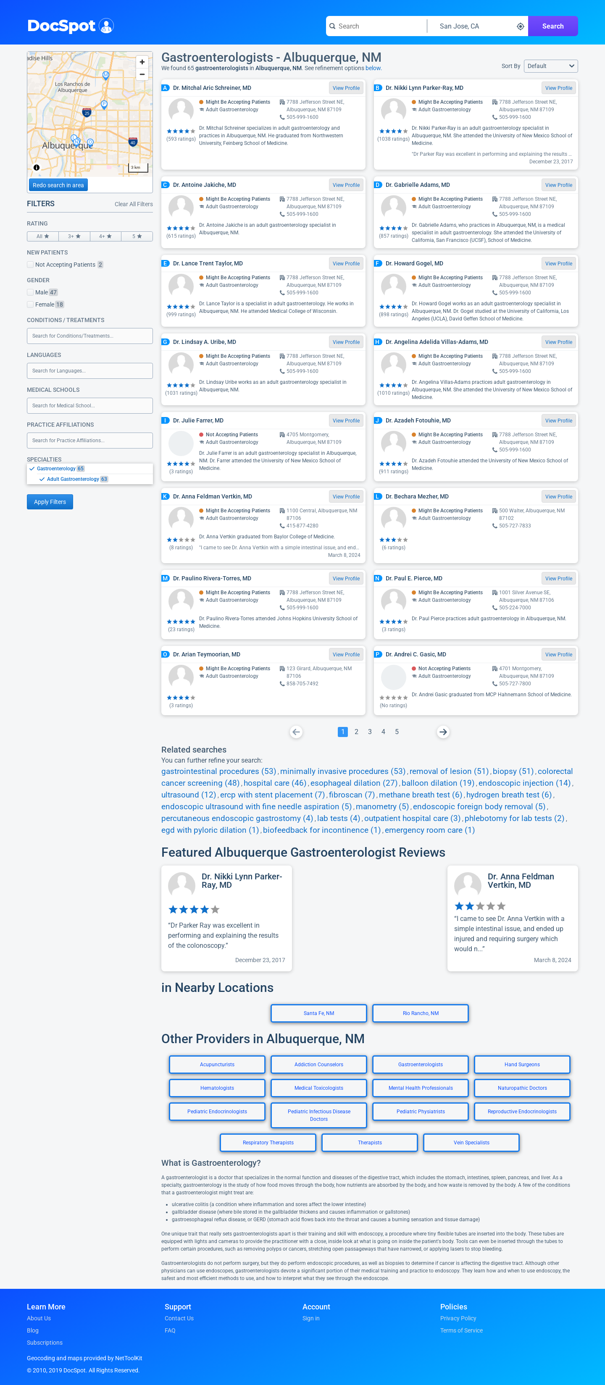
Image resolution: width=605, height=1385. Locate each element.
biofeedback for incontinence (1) (322, 830)
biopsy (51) (513, 771)
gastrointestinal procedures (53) (218, 771)
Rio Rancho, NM (421, 1013)
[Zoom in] (142, 62)
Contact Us (179, 1318)
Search (553, 26)
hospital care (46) (275, 783)
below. (374, 68)
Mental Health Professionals (421, 1088)
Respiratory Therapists (268, 1143)
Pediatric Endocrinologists (217, 1112)
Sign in (311, 1318)
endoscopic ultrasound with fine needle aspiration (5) (256, 806)
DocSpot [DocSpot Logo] (68, 24)
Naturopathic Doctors (522, 1088)
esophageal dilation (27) (354, 783)
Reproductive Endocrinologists (522, 1112)
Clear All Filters (134, 204)
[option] (95, 469)
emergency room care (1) (430, 830)
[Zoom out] (142, 74)
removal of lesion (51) (449, 771)
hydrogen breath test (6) (509, 795)
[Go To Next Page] (443, 732)
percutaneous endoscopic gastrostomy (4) (237, 818)
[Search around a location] (477, 26)
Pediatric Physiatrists (421, 1112)
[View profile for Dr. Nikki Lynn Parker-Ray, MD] (226, 918)
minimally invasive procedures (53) (343, 771)
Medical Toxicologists (319, 1088)
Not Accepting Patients (65, 264)
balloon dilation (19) (438, 783)
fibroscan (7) (352, 795)
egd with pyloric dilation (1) (210, 830)
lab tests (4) (338, 818)
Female (45, 304)
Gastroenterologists (420, 1065)
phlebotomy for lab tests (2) (515, 818)
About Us (39, 1318)
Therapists (370, 1143)
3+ (74, 236)
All (42, 236)
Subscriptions (45, 1342)
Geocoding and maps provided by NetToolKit (84, 1358)
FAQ (170, 1330)
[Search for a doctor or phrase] (376, 26)
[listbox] (90, 473)
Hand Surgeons (522, 1065)
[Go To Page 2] (356, 732)
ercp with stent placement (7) (272, 795)
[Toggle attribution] (37, 168)
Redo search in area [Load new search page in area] (58, 185)
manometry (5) (382, 806)
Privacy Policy (458, 1318)
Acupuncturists (217, 1065)
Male (42, 292)
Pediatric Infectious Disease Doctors (319, 1115)
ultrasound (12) (188, 795)
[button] (551, 66)
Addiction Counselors (319, 1065)
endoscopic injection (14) (525, 783)
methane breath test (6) (421, 795)
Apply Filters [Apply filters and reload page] (50, 501)
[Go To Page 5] (396, 732)
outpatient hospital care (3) (412, 818)
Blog (33, 1330)
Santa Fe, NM (319, 1013)
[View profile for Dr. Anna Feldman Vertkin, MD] (512, 918)
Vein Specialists (471, 1143)
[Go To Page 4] (383, 732)
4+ (105, 236)
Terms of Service (461, 1330)
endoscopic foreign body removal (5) (479, 806)
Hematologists (217, 1088)
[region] (90, 114)
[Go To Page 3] (369, 732)
